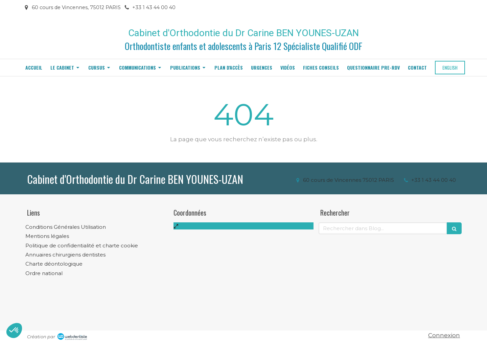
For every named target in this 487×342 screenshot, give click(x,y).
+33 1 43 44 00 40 (433, 180)
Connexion (444, 335)
